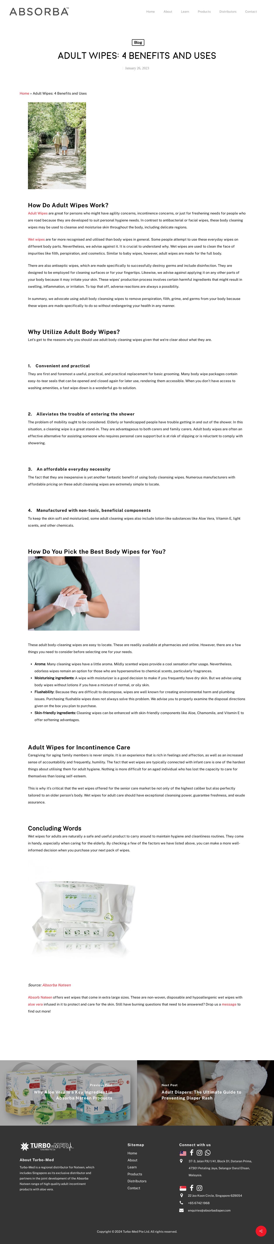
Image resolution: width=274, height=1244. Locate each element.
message (228, 1004)
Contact (251, 11)
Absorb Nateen (40, 997)
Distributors (227, 11)
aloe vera (35, 1004)
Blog (138, 42)
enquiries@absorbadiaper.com (209, 1210)
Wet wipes (36, 239)
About (168, 11)
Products (204, 11)
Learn (185, 11)
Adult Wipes (38, 213)
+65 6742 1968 (199, 1203)
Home (150, 11)
